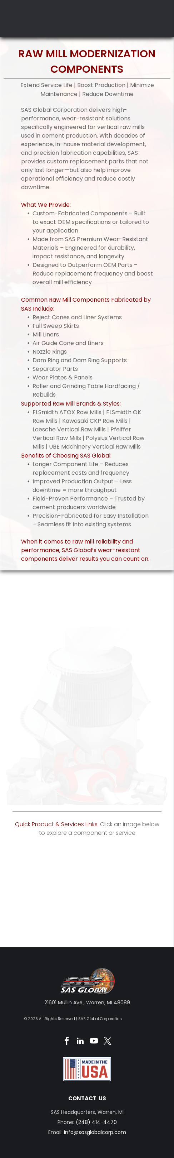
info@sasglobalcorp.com (95, 1132)
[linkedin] (80, 1042)
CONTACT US (87, 1098)
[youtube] (94, 1042)
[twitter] (107, 1042)
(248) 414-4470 (96, 1122)
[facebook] (67, 1042)
